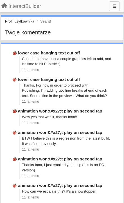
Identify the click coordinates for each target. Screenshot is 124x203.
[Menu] (114, 6)
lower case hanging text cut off (49, 52)
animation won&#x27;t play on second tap (60, 111)
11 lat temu (30, 70)
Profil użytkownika (19, 21)
